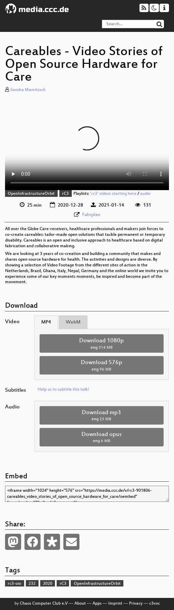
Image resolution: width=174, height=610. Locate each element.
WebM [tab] (73, 322)
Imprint (115, 603)
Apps (97, 603)
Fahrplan (91, 215)
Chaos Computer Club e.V (44, 603)
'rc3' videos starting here (113, 193)
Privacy (135, 603)
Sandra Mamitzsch (28, 90)
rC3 (65, 193)
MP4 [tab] (46, 322)
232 (32, 583)
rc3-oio (14, 583)
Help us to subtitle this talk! (63, 389)
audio (145, 193)
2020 (47, 583)
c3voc (154, 603)
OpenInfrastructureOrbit (31, 193)
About (80, 603)
